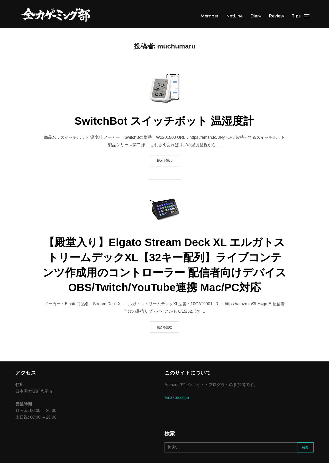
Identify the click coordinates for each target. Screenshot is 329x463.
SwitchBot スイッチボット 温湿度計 (164, 121)
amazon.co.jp (176, 397)
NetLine (234, 16)
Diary (255, 16)
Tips (296, 16)
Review (276, 16)
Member (209, 16)
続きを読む (168, 160)
